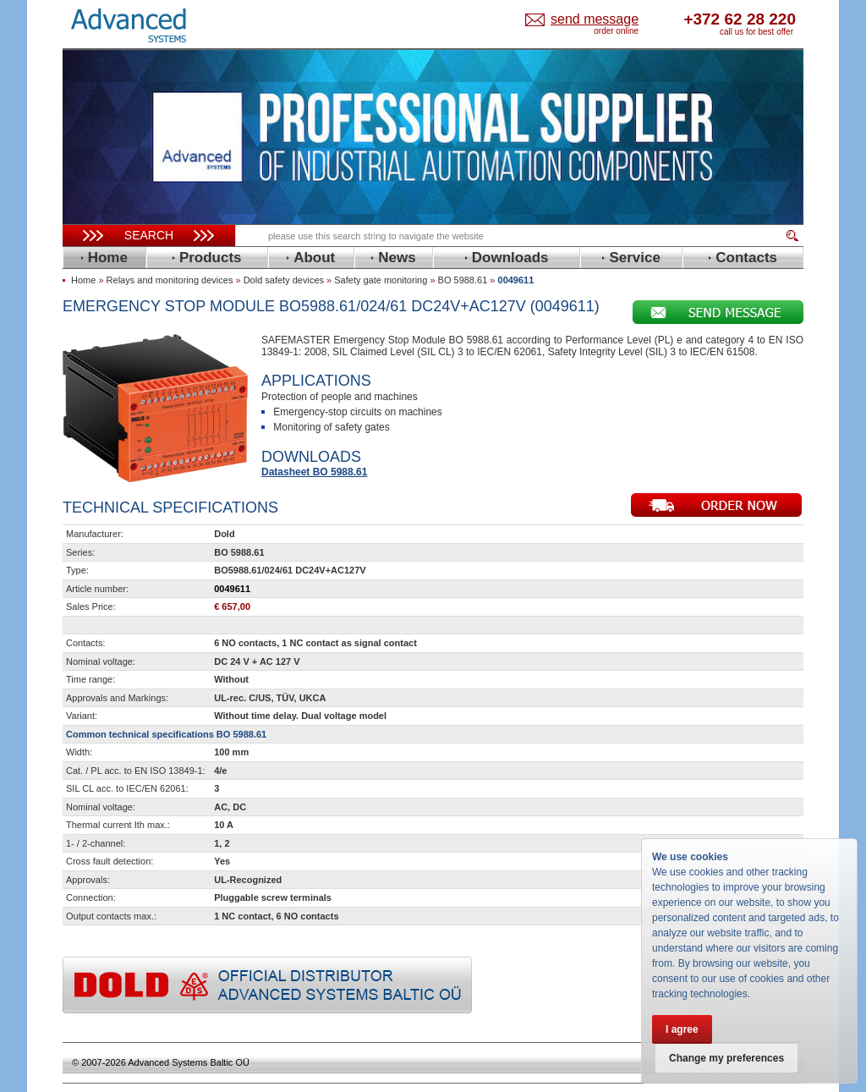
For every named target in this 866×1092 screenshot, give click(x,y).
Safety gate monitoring (380, 280)
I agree (682, 1029)
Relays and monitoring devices (170, 280)
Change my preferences (726, 1058)
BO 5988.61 (463, 280)
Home (83, 280)
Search (148, 235)
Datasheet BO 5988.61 (314, 472)
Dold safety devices (284, 280)
